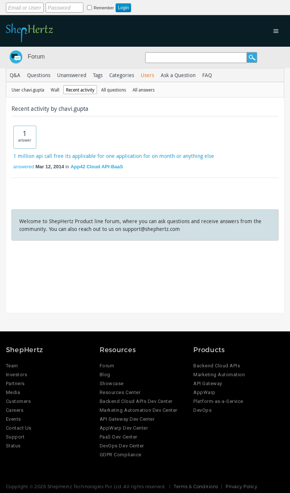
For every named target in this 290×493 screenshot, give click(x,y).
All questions (113, 90)
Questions (38, 75)
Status (13, 446)
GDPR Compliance (120, 454)
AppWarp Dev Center (124, 428)
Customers (18, 401)
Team (12, 365)
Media (13, 392)
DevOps (202, 410)
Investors (16, 374)
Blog (105, 374)
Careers (15, 410)
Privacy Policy (241, 486)
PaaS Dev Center (118, 437)
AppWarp (204, 392)
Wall (55, 90)
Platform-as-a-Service (218, 401)
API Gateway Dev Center (127, 419)
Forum (36, 56)
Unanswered (71, 75)
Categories (121, 75)
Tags (98, 75)
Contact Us (18, 428)
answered (23, 166)
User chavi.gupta (27, 90)
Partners (15, 383)
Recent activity (80, 90)
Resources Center (120, 392)
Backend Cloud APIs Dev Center (136, 401)
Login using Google (190, 6)
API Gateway (207, 383)
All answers (143, 90)
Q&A (15, 75)
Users (147, 75)
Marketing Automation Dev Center (138, 410)
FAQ (207, 75)
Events (13, 419)
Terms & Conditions (196, 486)
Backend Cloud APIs (216, 365)
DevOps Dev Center (122, 446)
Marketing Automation (219, 374)
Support (15, 437)
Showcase (112, 383)
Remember (104, 8)
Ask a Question (178, 75)
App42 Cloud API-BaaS (96, 166)
